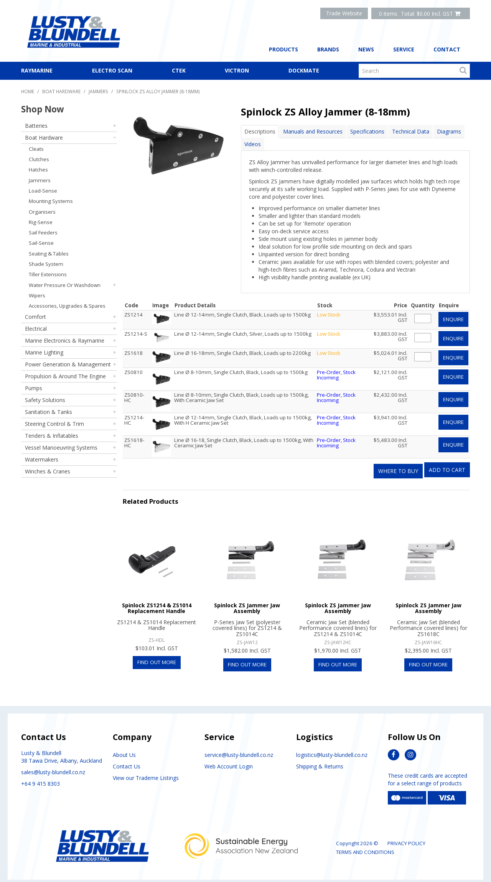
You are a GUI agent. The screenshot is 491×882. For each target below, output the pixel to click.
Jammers (98, 91)
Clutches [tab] (39, 159)
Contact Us (126, 761)
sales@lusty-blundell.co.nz (53, 766)
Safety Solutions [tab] (45, 400)
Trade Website (344, 13)
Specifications (367, 131)
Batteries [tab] (36, 125)
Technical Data (410, 131)
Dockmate (303, 70)
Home (27, 91)
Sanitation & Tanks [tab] (48, 411)
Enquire (453, 318)
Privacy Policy (406, 837)
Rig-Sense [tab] (41, 222)
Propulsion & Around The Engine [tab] (65, 376)
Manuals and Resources (313, 131)
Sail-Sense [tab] (41, 242)
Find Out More (156, 656)
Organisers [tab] (42, 211)
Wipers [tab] (37, 295)
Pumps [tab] (33, 388)
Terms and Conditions (365, 846)
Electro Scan (112, 70)
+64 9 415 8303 (40, 778)
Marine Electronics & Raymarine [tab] (64, 340)
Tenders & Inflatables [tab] (51, 435)
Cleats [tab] (36, 148)
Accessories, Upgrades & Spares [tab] (67, 305)
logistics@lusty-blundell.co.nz (331, 749)
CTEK (179, 70)
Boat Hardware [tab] (44, 137)
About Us (124, 749)
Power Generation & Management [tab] (68, 364)
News (366, 49)
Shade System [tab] (46, 263)
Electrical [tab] (36, 328)
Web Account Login (228, 761)
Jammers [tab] (40, 180)
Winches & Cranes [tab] (47, 471)
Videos (252, 144)
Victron (237, 70)
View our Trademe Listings (146, 772)
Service (403, 49)
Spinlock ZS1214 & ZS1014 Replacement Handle (156, 602)
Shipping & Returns (319, 761)
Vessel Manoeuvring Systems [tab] (61, 447)
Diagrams (449, 131)
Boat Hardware (61, 91)
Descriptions (259, 131)
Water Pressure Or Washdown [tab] (65, 285)
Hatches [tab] (38, 169)
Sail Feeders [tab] (43, 232)
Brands (328, 49)
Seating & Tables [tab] (49, 253)
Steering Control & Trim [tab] (54, 423)
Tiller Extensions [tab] (48, 274)
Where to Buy (398, 465)
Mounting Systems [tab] (51, 201)
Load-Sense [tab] (43, 190)
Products (283, 49)
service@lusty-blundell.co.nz (238, 749)
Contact (446, 49)
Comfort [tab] (35, 316)
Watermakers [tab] (41, 459)
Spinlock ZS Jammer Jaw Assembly (247, 602)
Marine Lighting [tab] (44, 352)
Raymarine (37, 70)
